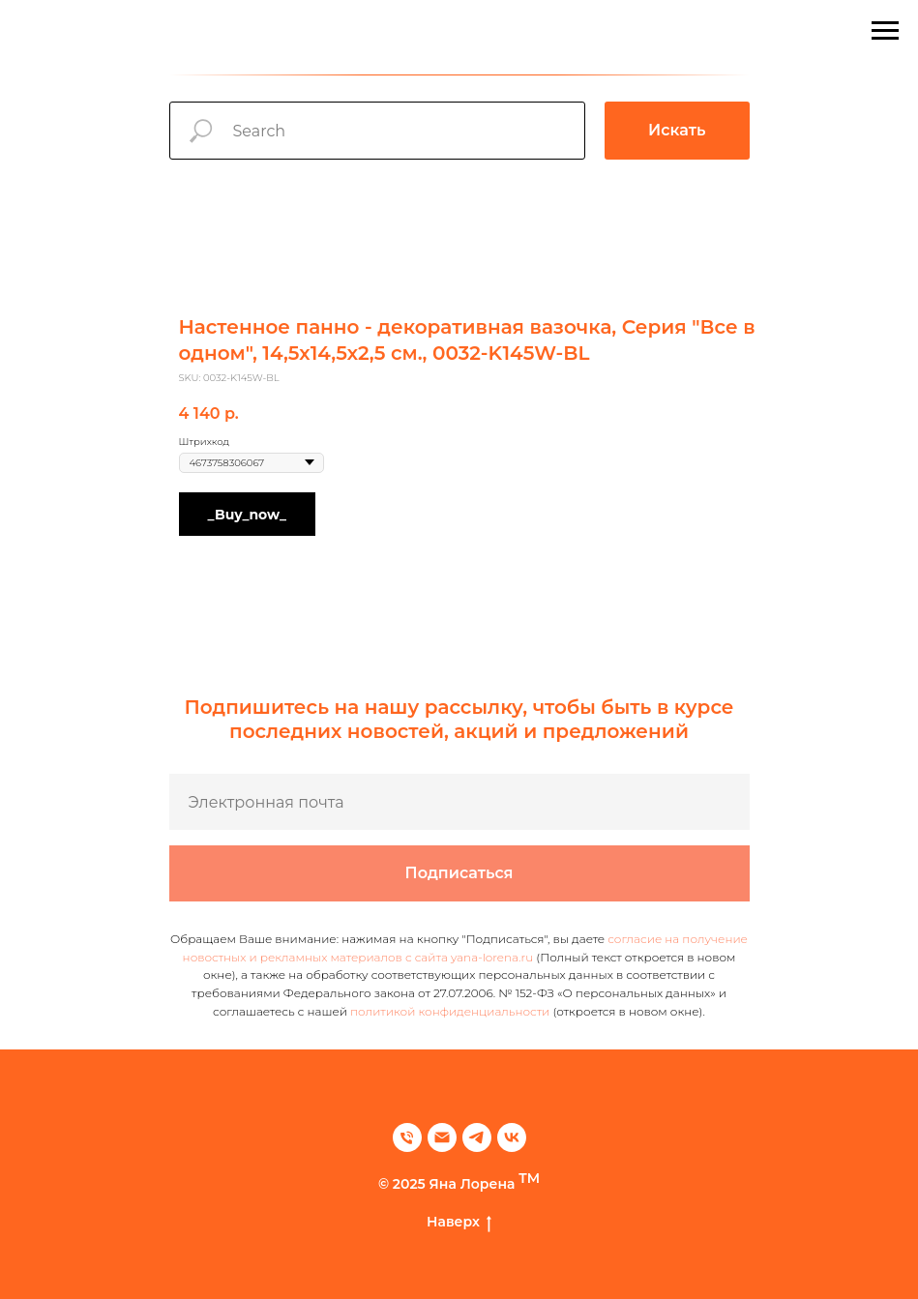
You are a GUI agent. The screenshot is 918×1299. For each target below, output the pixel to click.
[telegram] (476, 1137)
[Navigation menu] (885, 31)
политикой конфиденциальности (449, 1011)
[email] (442, 1137)
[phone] (407, 1137)
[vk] (511, 1137)
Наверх (459, 1222)
